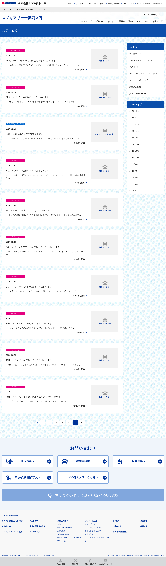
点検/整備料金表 (63, 504)
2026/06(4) (134, 111)
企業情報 (143, 491)
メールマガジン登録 (79, 538)
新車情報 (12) (135, 54)
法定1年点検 (62, 501)
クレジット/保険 (143, 3)
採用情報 (143, 496)
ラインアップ (128, 3)
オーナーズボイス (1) (138, 80)
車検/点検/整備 (114, 3)
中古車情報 (157, 3)
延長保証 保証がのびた (93, 501)
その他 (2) (133, 67)
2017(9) (132, 191)
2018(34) (133, 184)
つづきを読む (79, 65)
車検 (59, 494)
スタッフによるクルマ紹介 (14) (143, 74)
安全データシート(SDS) (11, 526)
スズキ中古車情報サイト (143, 538)
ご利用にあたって (31, 526)
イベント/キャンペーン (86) (141, 60)
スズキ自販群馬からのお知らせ (13, 491)
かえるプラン (90, 494)
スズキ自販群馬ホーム (10, 486)
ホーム (70, 3)
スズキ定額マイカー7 (93, 498)
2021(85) (133, 164)
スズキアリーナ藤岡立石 (23, 9)
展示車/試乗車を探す (96, 3)
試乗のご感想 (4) (136, 87)
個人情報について (50, 526)
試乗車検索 (117, 496)
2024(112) (134, 144)
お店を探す (80, 3)
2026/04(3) (134, 124)
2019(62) (133, 178)
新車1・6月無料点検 (64, 498)
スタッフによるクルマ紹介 (12, 502)
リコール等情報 (111, 538)
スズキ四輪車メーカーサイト (15, 538)
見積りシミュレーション (47, 538)
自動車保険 (89, 504)
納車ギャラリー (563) (138, 94)
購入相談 (116, 491)
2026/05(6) (134, 118)
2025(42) (133, 138)
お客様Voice (6, 496)
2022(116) (134, 158)
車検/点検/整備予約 (120, 502)
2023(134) (134, 151)
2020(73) (133, 171)
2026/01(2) (134, 131)
